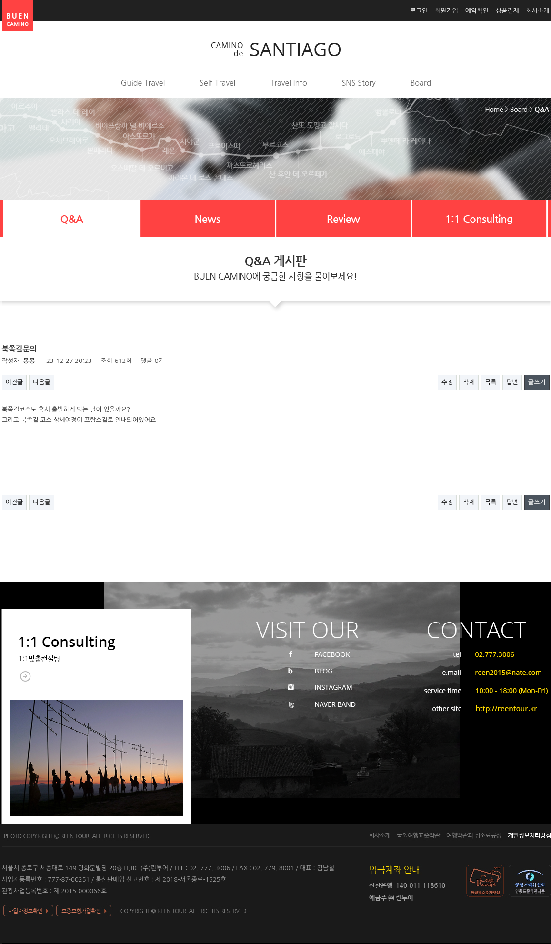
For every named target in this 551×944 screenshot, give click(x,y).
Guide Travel (143, 83)
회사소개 (538, 11)
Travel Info (288, 83)
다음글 (41, 382)
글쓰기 (537, 382)
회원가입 (446, 11)
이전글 (14, 382)
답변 (512, 382)
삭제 (468, 382)
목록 (490, 382)
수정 (447, 382)
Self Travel (217, 83)
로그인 (419, 11)
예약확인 (477, 11)
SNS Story (359, 83)
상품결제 (507, 11)
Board (421, 83)
